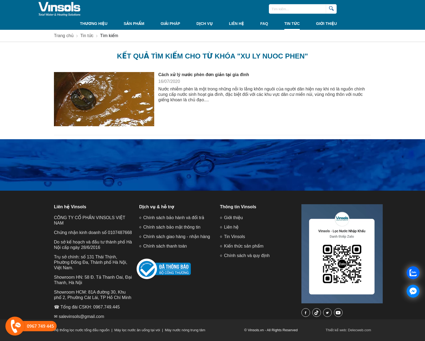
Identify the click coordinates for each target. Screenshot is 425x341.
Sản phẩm (134, 23)
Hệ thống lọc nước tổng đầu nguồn (82, 330)
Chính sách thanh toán (165, 246)
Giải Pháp (170, 23)
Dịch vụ (205, 23)
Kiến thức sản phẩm (243, 246)
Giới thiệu (326, 23)
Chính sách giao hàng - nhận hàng (176, 236)
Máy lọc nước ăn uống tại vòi (137, 330)
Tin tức (292, 23)
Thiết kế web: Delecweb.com (348, 330)
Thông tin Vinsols (238, 206)
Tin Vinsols (234, 236)
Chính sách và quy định (247, 255)
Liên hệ (236, 23)
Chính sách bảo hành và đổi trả (173, 217)
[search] (331, 9)
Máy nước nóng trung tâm (185, 330)
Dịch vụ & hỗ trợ (156, 206)
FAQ (264, 23)
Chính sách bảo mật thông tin (172, 227)
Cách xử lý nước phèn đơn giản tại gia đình (203, 74)
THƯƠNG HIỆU (93, 23)
